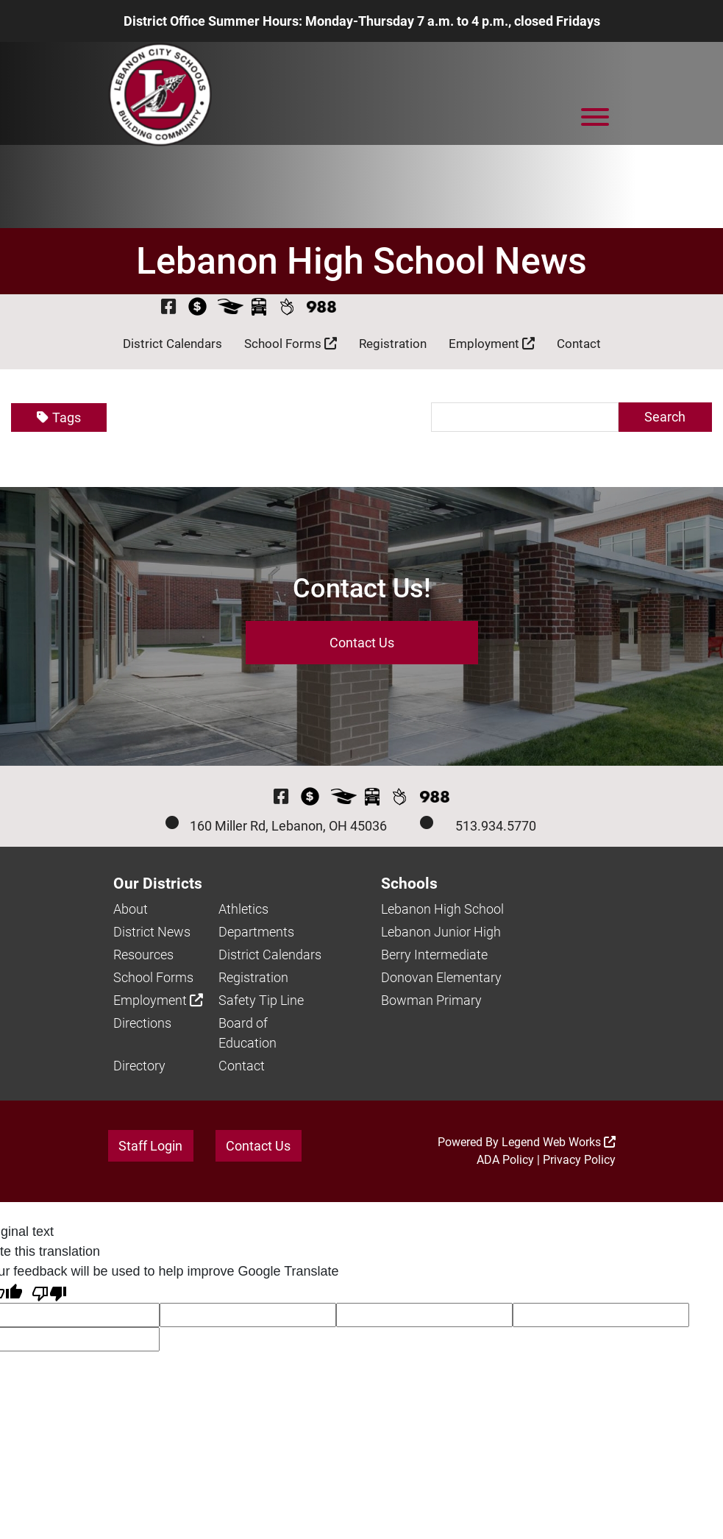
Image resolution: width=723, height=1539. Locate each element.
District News (151, 932)
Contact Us (362, 643)
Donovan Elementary (441, 978)
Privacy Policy (579, 1160)
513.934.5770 (495, 826)
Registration (393, 344)
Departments (256, 932)
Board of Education (247, 1033)
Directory (139, 1066)
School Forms (290, 344)
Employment (492, 344)
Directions (142, 1023)
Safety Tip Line (261, 1001)
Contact (579, 344)
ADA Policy (505, 1160)
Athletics (243, 909)
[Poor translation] (49, 1293)
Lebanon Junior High (441, 932)
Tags (59, 418)
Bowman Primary (431, 1001)
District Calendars (172, 344)
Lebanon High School (442, 909)
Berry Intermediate (434, 955)
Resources (143, 955)
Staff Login (150, 1146)
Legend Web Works (559, 1143)
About (130, 909)
